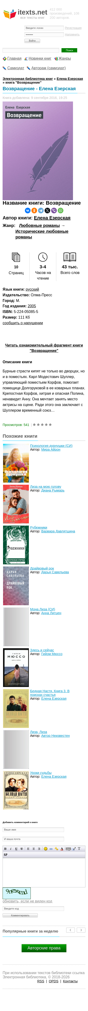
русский (32, 289)
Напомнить (72, 34)
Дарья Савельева (55, 572)
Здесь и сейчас (42, 650)
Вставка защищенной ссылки (56, 849)
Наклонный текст (11, 849)
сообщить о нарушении (23, 323)
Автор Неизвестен (55, 736)
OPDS (53, 981)
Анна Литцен (51, 613)
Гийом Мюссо (51, 654)
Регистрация (73, 28)
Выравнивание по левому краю (28, 849)
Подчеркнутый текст (16, 849)
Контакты (70, 981)
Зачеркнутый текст (21, 849)
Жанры (64, 58)
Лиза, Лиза (38, 732)
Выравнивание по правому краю (39, 849)
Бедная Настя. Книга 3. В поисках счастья (49, 693)
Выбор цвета (62, 849)
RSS (40, 981)
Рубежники (38, 527)
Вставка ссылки (51, 849)
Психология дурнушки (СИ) (51, 446)
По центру (33, 849)
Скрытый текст (68, 849)
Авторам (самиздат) (48, 68)
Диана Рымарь (53, 490)
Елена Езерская (52, 217)
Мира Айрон (51, 449)
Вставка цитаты (74, 849)
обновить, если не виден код (27, 901)
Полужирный (5, 849)
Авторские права (43, 948)
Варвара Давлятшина (58, 531)
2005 (32, 306)
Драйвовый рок (42, 568)
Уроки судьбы (40, 773)
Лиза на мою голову (45, 486)
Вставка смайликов (45, 849)
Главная (14, 58)
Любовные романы (39, 225)
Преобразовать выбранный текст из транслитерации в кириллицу (79, 849)
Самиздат (15, 68)
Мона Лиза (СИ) (42, 609)
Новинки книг (40, 58)
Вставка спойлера (5, 855)
